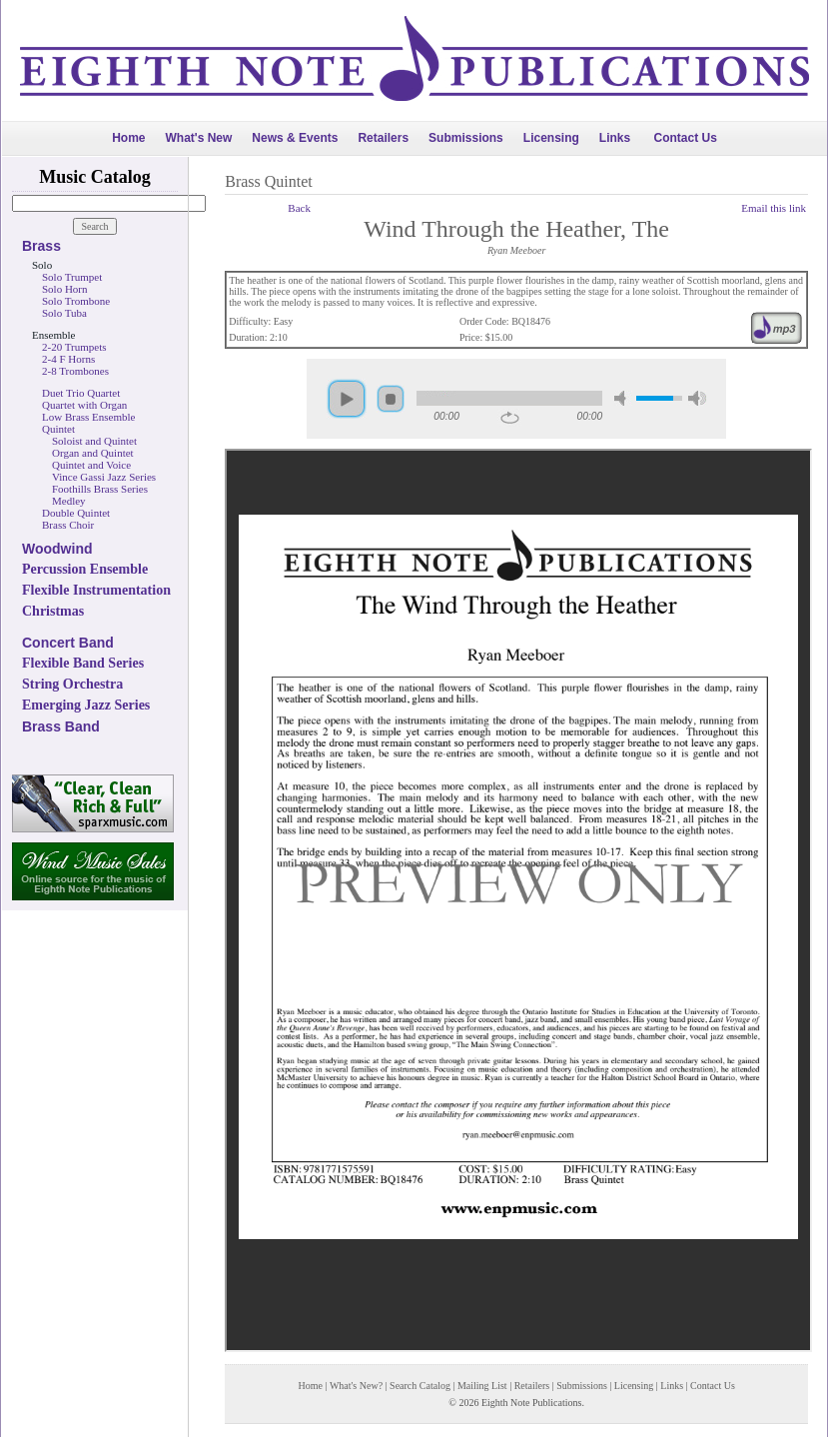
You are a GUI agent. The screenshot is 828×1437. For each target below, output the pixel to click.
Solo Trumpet (72, 277)
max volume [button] (697, 398)
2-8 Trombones (75, 371)
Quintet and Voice (91, 465)
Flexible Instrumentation (96, 590)
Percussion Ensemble (85, 569)
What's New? (356, 1385)
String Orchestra (72, 684)
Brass (41, 246)
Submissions (465, 138)
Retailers (383, 138)
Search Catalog (420, 1385)
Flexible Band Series (83, 663)
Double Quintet (76, 513)
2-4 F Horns (68, 359)
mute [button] (623, 398)
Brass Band (61, 726)
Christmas (53, 611)
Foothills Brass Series (100, 489)
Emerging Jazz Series (86, 705)
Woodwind (57, 549)
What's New (198, 138)
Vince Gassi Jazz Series (104, 477)
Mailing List (482, 1385)
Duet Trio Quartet (81, 393)
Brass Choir (68, 525)
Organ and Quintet (93, 453)
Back (299, 208)
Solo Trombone (76, 301)
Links (614, 138)
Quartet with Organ (84, 405)
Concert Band (68, 643)
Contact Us (685, 138)
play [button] (347, 399)
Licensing (551, 138)
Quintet (58, 429)
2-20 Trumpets (74, 347)
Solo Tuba (64, 313)
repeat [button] (509, 418)
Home (128, 138)
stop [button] (391, 399)
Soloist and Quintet (94, 441)
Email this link (773, 208)
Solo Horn (65, 289)
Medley (69, 501)
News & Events (295, 138)
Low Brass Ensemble (88, 417)
